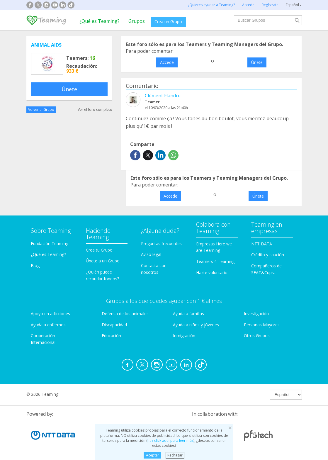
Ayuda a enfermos (48, 324)
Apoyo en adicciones (50, 313)
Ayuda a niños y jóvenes (196, 324)
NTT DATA (261, 244)
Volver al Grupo (41, 109)
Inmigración (184, 335)
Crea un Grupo (168, 21)
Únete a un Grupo (103, 261)
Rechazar (175, 455)
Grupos (136, 21)
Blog (35, 265)
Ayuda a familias (188, 313)
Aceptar (152, 455)
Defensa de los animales (125, 313)
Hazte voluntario (211, 272)
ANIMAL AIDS (46, 45)
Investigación (256, 313)
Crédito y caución (267, 254)
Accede (167, 62)
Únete (69, 89)
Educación (111, 335)
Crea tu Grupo (99, 250)
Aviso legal (151, 254)
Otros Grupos (257, 335)
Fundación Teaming (49, 243)
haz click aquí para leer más (170, 440)
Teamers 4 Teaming (215, 261)
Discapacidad (114, 324)
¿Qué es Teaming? (99, 21)
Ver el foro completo (95, 109)
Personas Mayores (262, 324)
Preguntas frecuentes (161, 243)
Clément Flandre (163, 95)
